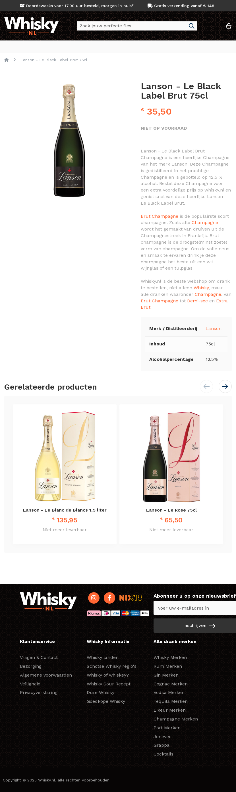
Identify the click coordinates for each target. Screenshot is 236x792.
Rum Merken (168, 666)
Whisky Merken (170, 657)
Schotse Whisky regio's (111, 666)
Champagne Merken (176, 719)
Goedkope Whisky (106, 701)
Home (6, 60)
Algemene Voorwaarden (46, 675)
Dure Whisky (100, 692)
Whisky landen (103, 657)
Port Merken (167, 727)
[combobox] (137, 25)
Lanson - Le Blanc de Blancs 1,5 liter (65, 510)
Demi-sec (197, 301)
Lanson (213, 328)
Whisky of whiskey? (108, 675)
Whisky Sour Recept (109, 684)
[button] (211, 28)
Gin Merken (166, 675)
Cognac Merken (171, 684)
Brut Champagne (159, 216)
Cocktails (163, 754)
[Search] (191, 25)
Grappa (161, 745)
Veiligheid (30, 684)
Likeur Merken (170, 710)
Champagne (205, 222)
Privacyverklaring (38, 692)
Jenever (162, 736)
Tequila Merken (171, 701)
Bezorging (31, 666)
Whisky (201, 288)
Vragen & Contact (39, 657)
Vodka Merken (169, 692)
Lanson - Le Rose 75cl (171, 510)
